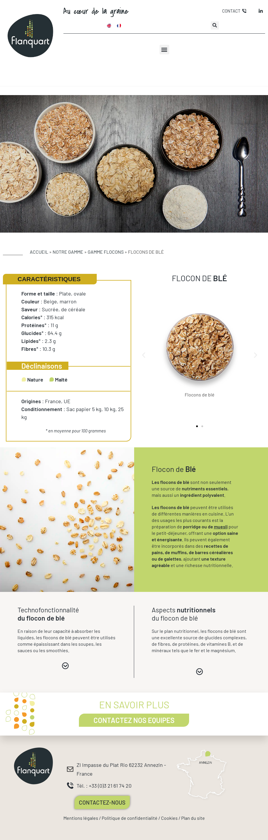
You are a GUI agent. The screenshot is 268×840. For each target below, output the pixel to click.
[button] (215, 25)
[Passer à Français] (119, 25)
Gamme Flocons (106, 252)
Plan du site (193, 818)
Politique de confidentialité (130, 818)
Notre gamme (68, 252)
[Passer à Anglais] (109, 25)
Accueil (39, 252)
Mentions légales (80, 818)
